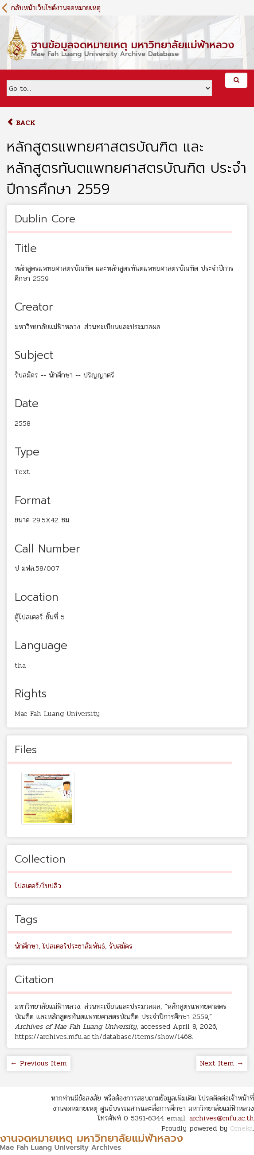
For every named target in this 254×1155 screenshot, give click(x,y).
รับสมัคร (121, 946)
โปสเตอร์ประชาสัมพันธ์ (74, 946)
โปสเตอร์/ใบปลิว (38, 885)
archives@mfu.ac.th (221, 1118)
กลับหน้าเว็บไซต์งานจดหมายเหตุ (56, 7)
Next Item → (222, 1063)
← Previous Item (38, 1063)
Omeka (241, 1128)
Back (21, 122)
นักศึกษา (27, 946)
